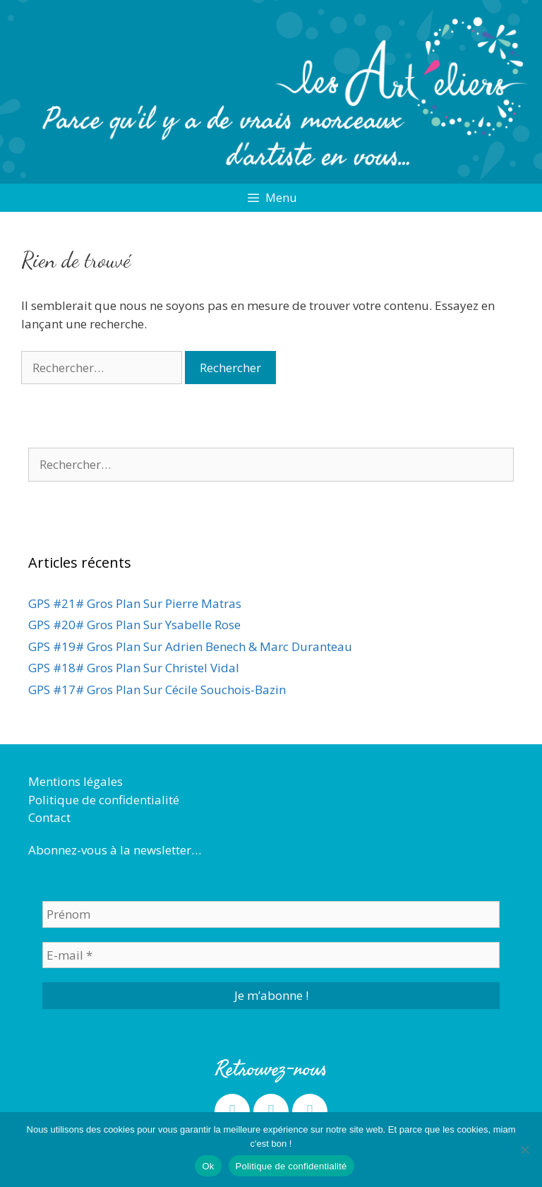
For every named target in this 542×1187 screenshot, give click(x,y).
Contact (49, 817)
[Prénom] (271, 914)
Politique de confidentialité (103, 800)
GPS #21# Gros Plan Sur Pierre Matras (134, 603)
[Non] (524, 1150)
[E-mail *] (271, 955)
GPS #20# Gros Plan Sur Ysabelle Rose (134, 624)
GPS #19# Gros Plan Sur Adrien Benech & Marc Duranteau (190, 646)
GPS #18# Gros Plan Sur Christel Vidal (133, 668)
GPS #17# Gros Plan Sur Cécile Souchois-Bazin (157, 689)
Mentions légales (75, 781)
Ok (208, 1166)
